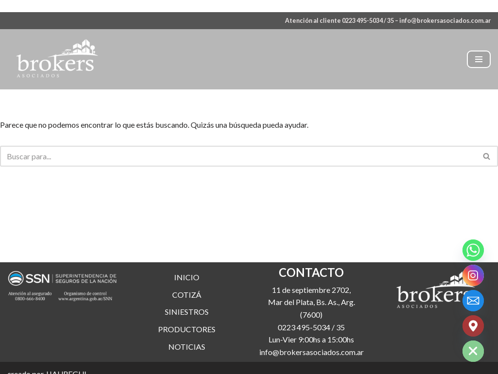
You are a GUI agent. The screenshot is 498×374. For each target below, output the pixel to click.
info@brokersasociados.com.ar (445, 20)
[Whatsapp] (473, 250)
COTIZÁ (186, 294)
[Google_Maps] (473, 326)
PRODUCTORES (186, 329)
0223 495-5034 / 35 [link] (311, 327)
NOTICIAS (186, 346)
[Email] (473, 300)
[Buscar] (238, 156)
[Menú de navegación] (479, 59)
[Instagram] (473, 275)
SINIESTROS (187, 311)
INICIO (186, 277)
